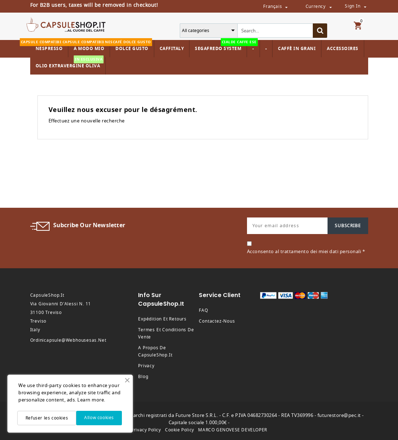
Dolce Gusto (131, 46)
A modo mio (88, 46)
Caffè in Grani (297, 48)
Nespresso (48, 46)
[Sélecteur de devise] (330, 6)
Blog (143, 376)
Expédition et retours (162, 319)
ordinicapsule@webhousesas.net (68, 340)
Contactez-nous (217, 321)
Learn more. (91, 399)
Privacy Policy (146, 430)
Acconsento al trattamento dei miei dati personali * (306, 251)
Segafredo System (220, 46)
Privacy (146, 366)
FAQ (203, 310)
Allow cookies (99, 417)
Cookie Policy (179, 430)
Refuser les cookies (47, 418)
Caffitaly (172, 48)
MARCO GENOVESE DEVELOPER (232, 430)
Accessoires (342, 48)
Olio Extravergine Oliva (70, 63)
